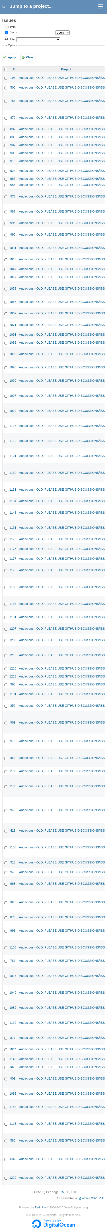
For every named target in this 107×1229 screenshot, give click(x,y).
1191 (12, 617)
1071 (12, 325)
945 (12, 872)
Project (66, 69)
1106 (12, 847)
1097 (12, 395)
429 (12, 830)
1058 (12, 288)
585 (12, 1140)
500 (12, 87)
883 (12, 137)
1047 (12, 269)
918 (12, 161)
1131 (12, 489)
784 (12, 101)
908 (12, 153)
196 (12, 77)
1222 (12, 1177)
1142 (12, 1059)
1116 (12, 426)
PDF (102, 1198)
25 (62, 1192)
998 (12, 684)
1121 (12, 456)
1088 (12, 758)
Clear (29, 57)
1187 (12, 604)
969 (12, 722)
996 (12, 234)
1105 (12, 947)
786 (12, 960)
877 (12, 1037)
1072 (12, 1067)
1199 (12, 1022)
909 (12, 1078)
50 (67, 1192)
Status (13, 32)
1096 (12, 380)
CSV (94, 1198)
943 (12, 810)
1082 (12, 1007)
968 (12, 883)
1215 (12, 655)
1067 (12, 313)
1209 (12, 640)
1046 (12, 992)
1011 (12, 248)
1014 (12, 1049)
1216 (12, 668)
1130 (12, 472)
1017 (12, 975)
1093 (12, 354)
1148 (12, 512)
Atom (85, 1198)
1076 (12, 902)
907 (12, 145)
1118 (12, 1123)
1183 (12, 771)
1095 (12, 367)
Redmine (40, 1207)
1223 (12, 676)
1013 (12, 259)
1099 (12, 410)
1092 (12, 342)
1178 (12, 570)
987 (12, 211)
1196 (12, 786)
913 (12, 862)
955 (12, 178)
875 (12, 917)
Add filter (9, 39)
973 (12, 196)
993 (12, 930)
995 (12, 223)
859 (12, 705)
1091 (12, 334)
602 (12, 1159)
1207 (12, 628)
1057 (12, 277)
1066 (12, 302)
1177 (12, 558)
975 (12, 741)
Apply (12, 57)
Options (12, 45)
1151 (12, 527)
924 (12, 170)
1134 (12, 501)
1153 (12, 1107)
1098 (12, 1093)
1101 (12, 694)
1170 (12, 539)
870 (12, 117)
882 (12, 129)
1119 (12, 441)
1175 (12, 549)
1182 (12, 587)
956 (12, 185)
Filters (11, 27)
